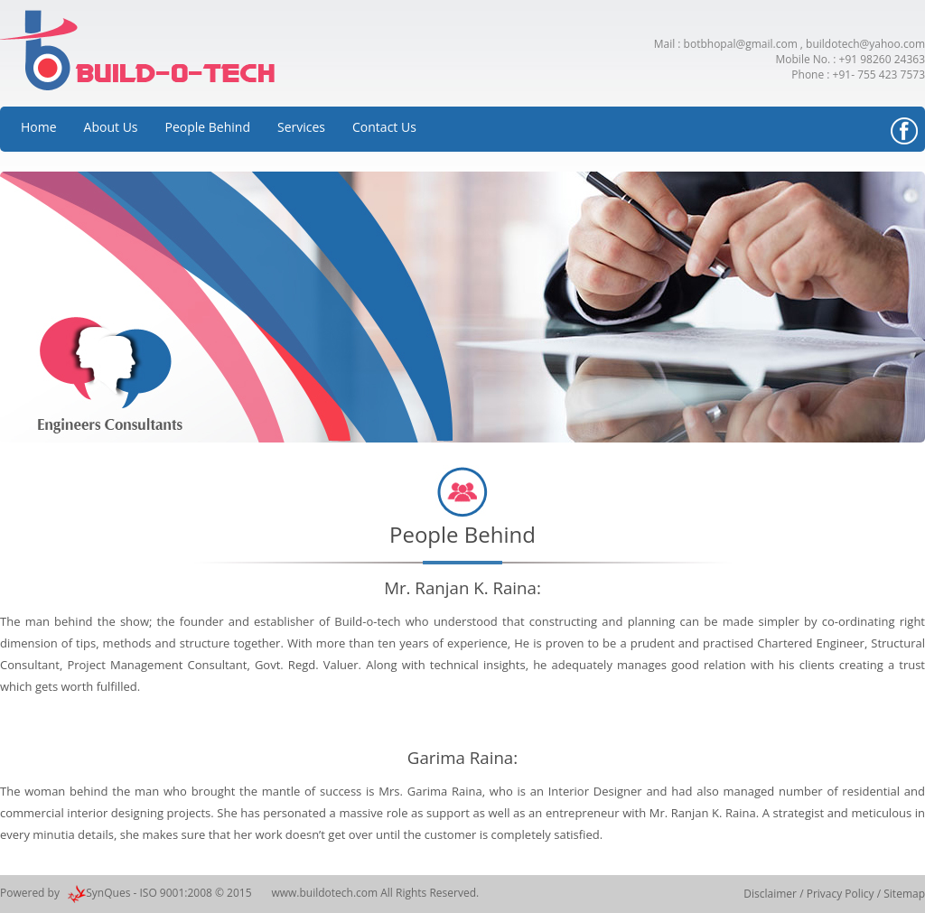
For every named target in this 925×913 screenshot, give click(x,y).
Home (39, 126)
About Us (111, 126)
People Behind (207, 126)
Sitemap (904, 893)
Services (301, 126)
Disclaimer (771, 893)
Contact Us (384, 126)
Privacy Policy (840, 893)
